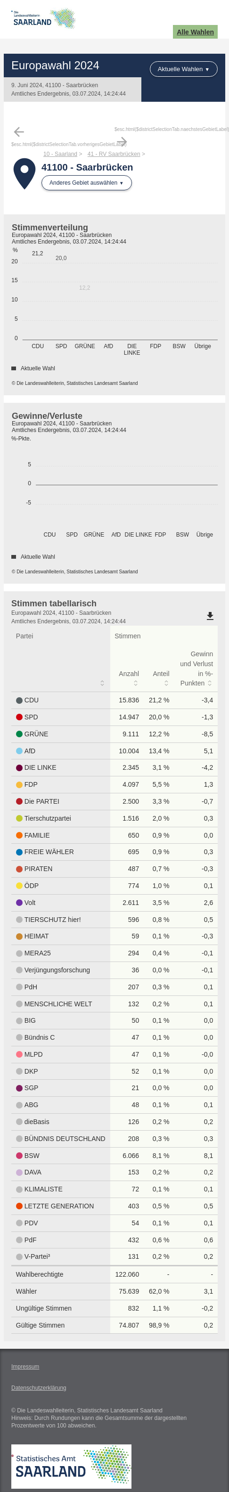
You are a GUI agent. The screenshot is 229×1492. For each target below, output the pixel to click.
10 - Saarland (60, 154)
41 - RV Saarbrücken (114, 154)
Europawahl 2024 (55, 65)
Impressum (25, 1366)
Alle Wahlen (195, 32)
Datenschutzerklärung (38, 1388)
